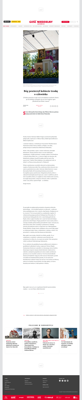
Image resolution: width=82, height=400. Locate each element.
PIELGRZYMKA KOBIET (53, 315)
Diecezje (63, 26)
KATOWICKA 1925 (28, 26)
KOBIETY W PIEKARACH (30, 315)
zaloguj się (73, 21)
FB (53, 106)
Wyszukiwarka (77, 22)
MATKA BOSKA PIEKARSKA (38, 315)
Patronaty (69, 26)
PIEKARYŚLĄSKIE (46, 315)
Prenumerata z (16, 21)
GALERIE (20, 26)
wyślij (57, 106)
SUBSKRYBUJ (65, 21)
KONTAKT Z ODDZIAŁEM (54, 26)
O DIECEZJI (76, 26)
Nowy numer (6, 26)
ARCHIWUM (45, 26)
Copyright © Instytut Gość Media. (64, 391)
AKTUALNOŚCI (13, 26)
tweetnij (55, 106)
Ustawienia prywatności (28, 384)
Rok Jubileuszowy (37, 26)
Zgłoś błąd (7, 391)
